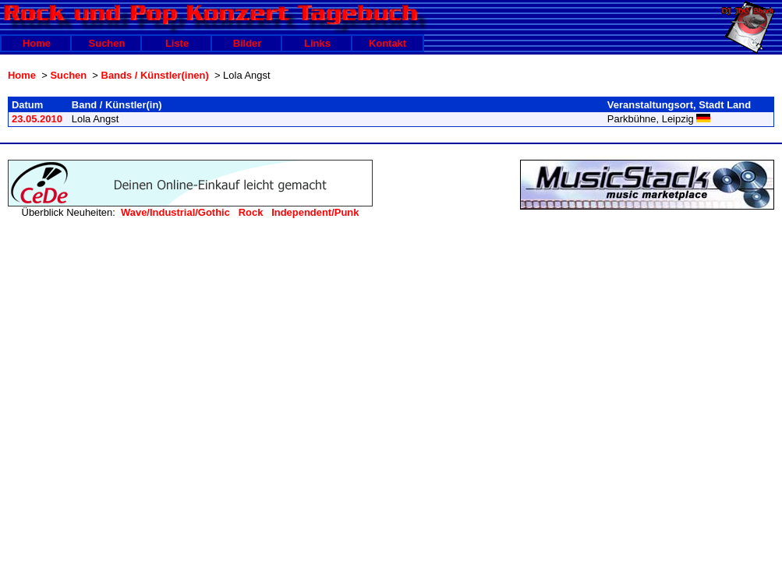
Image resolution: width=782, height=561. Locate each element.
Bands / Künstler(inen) (155, 75)
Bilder (247, 43)
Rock (251, 212)
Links (317, 43)
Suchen (107, 43)
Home (37, 43)
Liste (177, 43)
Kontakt (387, 43)
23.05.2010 (37, 119)
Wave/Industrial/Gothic (175, 212)
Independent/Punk (315, 212)
